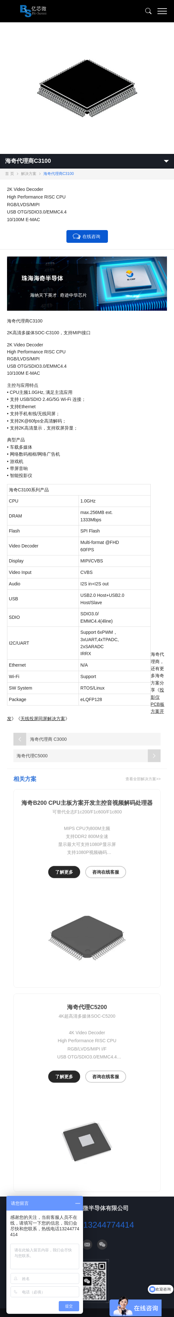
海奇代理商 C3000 (40, 746)
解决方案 (28, 173)
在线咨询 (91, 236)
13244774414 (108, 1231)
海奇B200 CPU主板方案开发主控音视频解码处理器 (86, 810)
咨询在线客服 (105, 879)
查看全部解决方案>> (143, 786)
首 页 (9, 173)
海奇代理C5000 (89, 762)
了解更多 (64, 879)
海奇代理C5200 (87, 1014)
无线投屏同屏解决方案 (42, 718)
